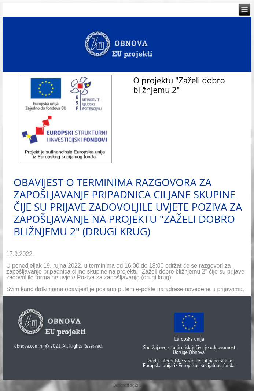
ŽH (137, 385)
